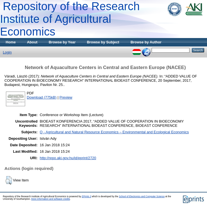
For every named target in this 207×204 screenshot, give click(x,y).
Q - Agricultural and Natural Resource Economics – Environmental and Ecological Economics (114, 132)
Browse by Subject (103, 42)
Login (7, 52)
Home (11, 42)
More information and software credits (50, 199)
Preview (66, 97)
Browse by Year (62, 42)
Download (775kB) (41, 97)
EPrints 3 (86, 196)
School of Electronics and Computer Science (142, 196)
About (32, 42)
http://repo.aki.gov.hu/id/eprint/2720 (68, 158)
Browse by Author (146, 42)
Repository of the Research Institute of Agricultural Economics (70, 19)
